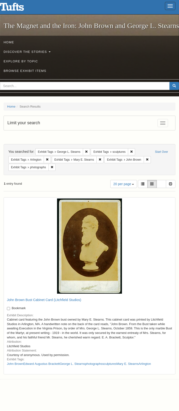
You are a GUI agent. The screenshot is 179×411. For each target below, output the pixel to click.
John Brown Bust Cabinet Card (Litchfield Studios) (44, 300)
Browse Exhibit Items (25, 71)
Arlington (145, 364)
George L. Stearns (72, 364)
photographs (93, 364)
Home (9, 42)
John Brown (15, 364)
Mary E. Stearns (127, 364)
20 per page (123, 184)
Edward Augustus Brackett (41, 364)
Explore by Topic (21, 61)
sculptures (109, 364)
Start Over (161, 152)
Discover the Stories (27, 52)
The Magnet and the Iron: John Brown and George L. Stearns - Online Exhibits (18, 8)
